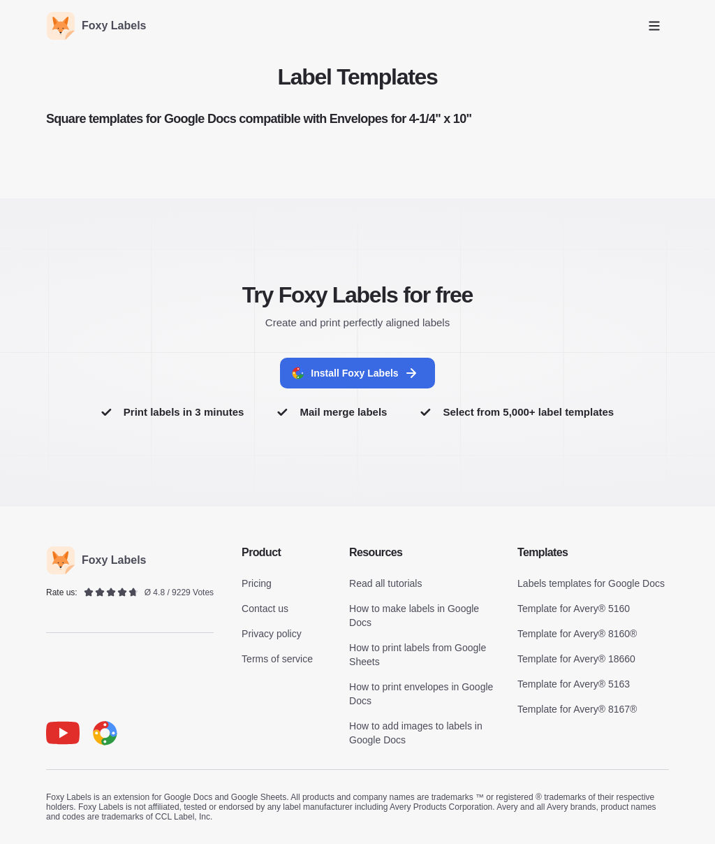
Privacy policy (272, 633)
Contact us (265, 608)
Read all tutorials (385, 583)
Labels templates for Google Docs (591, 583)
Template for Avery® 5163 (573, 684)
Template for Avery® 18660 (576, 658)
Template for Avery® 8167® (577, 709)
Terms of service (277, 658)
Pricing (257, 583)
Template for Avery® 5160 (573, 608)
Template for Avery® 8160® (577, 633)
